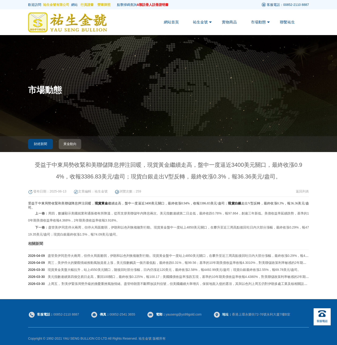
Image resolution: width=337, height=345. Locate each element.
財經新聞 (40, 144)
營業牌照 (103, 5)
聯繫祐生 (287, 22)
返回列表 (302, 191)
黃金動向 (70, 144)
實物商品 (229, 22)
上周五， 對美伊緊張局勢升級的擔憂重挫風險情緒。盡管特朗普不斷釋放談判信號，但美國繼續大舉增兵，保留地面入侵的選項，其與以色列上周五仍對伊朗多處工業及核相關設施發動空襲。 (186, 284)
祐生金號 (202, 22)
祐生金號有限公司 (56, 5)
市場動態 (260, 22)
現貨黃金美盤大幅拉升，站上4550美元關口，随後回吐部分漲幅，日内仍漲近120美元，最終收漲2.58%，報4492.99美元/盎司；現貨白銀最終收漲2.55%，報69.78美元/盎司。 (174, 270)
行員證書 (87, 5)
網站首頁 (171, 22)
